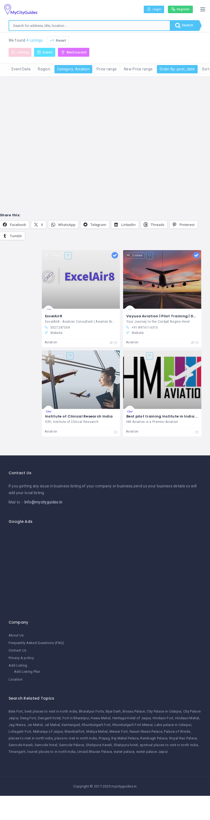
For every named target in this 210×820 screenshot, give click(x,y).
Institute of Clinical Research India (79, 416)
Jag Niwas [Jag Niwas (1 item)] (17, 725)
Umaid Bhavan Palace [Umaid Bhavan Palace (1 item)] (94, 752)
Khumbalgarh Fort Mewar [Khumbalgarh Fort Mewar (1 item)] (132, 725)
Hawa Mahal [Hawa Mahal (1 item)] (100, 718)
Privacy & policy (21, 658)
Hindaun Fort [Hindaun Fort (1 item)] (163, 718)
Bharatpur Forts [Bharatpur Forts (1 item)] (91, 712)
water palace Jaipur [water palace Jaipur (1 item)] (152, 752)
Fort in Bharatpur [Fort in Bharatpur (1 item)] (75, 718)
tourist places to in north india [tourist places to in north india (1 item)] (51, 752)
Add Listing (18, 666)
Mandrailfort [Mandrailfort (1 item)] (74, 732)
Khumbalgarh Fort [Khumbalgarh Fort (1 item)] (96, 725)
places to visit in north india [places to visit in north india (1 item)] (31, 738)
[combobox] (88, 25)
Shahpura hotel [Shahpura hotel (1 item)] (126, 745)
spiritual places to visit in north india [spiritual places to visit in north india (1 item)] (169, 745)
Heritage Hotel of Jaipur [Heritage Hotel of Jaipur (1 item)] (131, 718)
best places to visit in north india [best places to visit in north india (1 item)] (51, 712)
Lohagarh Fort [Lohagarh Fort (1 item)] (20, 732)
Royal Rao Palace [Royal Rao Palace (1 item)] (183, 738)
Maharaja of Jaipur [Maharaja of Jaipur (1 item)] (48, 732)
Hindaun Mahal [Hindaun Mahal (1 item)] (187, 718)
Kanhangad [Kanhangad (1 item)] (71, 725)
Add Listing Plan (27, 672)
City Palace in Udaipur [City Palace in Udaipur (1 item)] (164, 712)
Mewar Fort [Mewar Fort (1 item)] (118, 732)
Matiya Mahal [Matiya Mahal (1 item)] (97, 732)
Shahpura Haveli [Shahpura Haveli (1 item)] (99, 745)
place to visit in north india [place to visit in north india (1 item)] (75, 738)
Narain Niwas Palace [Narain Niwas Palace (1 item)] (146, 732)
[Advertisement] (107, 569)
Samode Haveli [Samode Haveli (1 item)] (21, 745)
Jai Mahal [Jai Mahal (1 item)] (35, 725)
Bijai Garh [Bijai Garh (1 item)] (113, 712)
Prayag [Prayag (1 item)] (104, 738)
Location (16, 680)
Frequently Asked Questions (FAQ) (36, 643)
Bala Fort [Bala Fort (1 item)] (16, 712)
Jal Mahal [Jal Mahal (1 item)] (52, 725)
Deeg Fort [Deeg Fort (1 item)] (28, 718)
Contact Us (18, 651)
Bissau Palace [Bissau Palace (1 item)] (134, 712)
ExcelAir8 (53, 316)
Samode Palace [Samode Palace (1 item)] (71, 745)
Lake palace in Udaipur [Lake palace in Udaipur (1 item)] (172, 725)
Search (182, 25)
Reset (58, 40)
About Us (16, 636)
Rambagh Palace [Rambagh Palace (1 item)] (153, 738)
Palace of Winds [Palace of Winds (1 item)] (177, 732)
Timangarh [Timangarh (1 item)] (17, 752)
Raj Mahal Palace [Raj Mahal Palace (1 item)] (124, 738)
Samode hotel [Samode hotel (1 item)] (46, 745)
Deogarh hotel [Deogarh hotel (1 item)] (49, 718)
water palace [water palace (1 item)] (124, 752)
